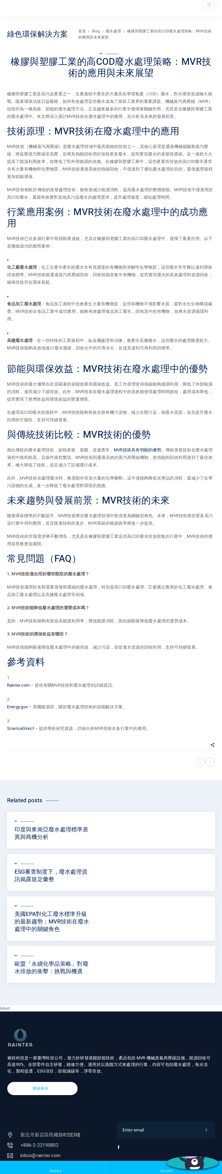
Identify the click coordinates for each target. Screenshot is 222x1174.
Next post (210, 762)
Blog (96, 31)
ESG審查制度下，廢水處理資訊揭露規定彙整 (51, 875)
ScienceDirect (20, 728)
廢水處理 (113, 31)
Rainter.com (18, 685)
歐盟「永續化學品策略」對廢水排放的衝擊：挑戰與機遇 (51, 968)
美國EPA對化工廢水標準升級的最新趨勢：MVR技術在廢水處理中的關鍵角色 (52, 921)
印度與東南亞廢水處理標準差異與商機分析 (51, 833)
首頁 (82, 31)
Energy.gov (17, 706)
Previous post (200, 762)
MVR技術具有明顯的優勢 (137, 449)
